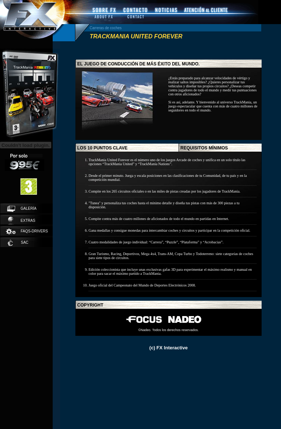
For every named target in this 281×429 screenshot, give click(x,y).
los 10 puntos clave (102, 148)
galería (22, 208)
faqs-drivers (26, 231)
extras (21, 221)
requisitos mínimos (204, 148)
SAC (18, 242)
